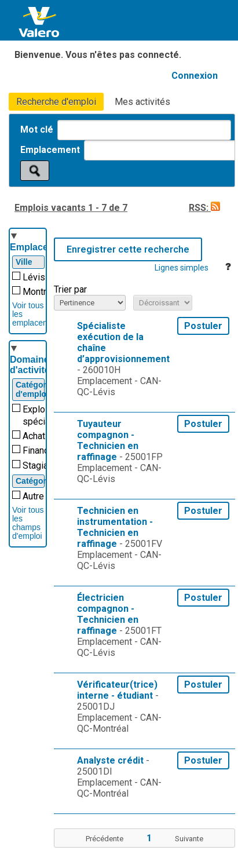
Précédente (104, 838)
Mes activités (142, 101)
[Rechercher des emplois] (34, 170)
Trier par (70, 289)
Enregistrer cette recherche (128, 249)
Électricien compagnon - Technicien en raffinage (107, 614)
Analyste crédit (110, 760)
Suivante (189, 838)
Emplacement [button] (40, 247)
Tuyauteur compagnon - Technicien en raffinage (107, 440)
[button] (215, 207)
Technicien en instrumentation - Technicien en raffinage (115, 527)
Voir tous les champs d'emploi (27, 523)
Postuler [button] (203, 325)
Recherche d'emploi (56, 101)
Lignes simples (181, 267)
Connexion (194, 75)
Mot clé (38, 129)
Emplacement (51, 149)
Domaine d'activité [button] (30, 365)
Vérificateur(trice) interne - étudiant (117, 690)
